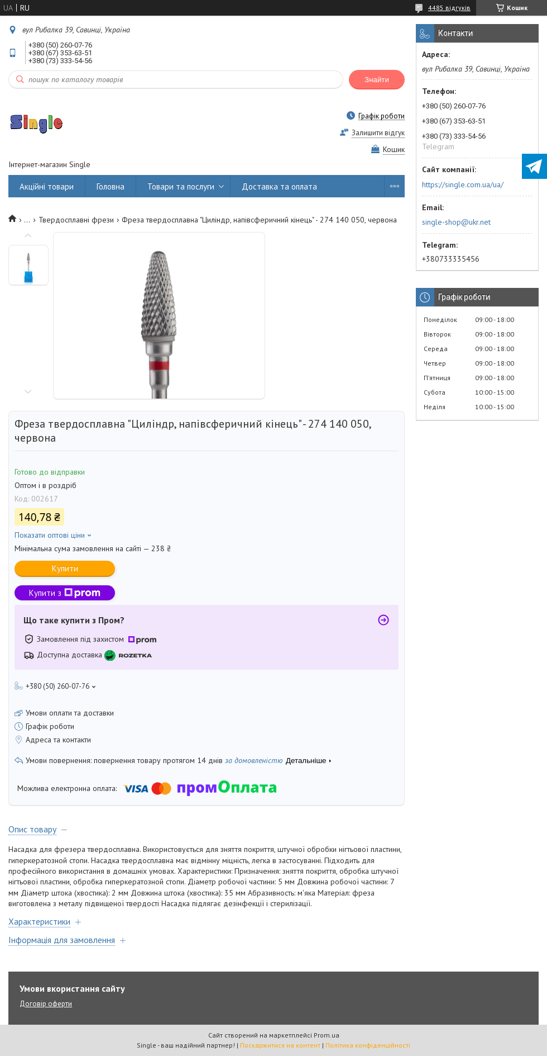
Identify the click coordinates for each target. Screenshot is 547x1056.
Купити (65, 568)
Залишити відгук (378, 133)
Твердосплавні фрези (76, 220)
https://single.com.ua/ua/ (462, 184)
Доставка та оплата (279, 186)
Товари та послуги (180, 186)
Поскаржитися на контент (280, 1045)
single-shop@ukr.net (456, 222)
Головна (110, 186)
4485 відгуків (449, 7)
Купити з (64, 593)
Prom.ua (326, 1035)
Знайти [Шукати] (376, 79)
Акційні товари (47, 186)
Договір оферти (46, 1003)
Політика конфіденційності (367, 1045)
